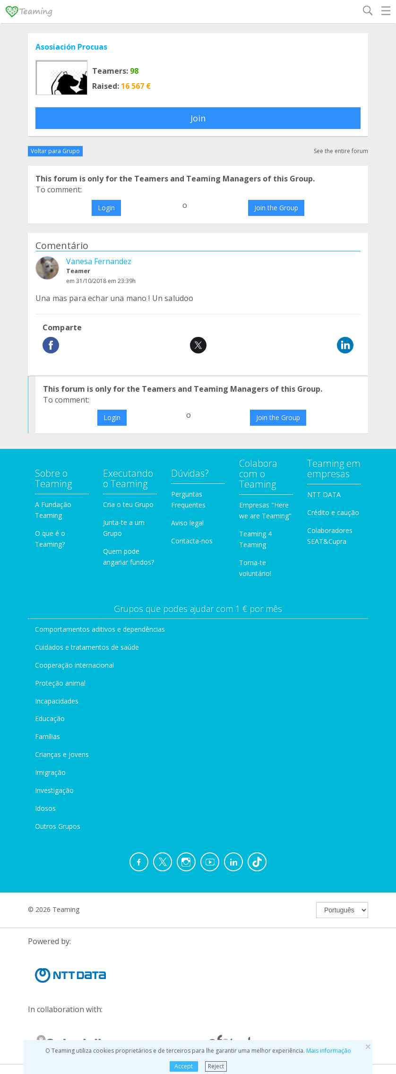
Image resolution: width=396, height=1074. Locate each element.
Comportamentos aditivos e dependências (100, 629)
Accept (183, 1066)
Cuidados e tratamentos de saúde (87, 647)
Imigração (50, 772)
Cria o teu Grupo (128, 504)
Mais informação (328, 1051)
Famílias (47, 736)
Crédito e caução (333, 512)
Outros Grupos (57, 826)
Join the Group (276, 207)
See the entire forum (341, 151)
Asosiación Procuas (71, 47)
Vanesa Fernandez (98, 261)
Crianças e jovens (62, 754)
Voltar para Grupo (55, 151)
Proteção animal (60, 683)
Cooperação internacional (74, 665)
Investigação (54, 790)
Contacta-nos (192, 540)
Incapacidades (56, 700)
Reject (216, 1066)
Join (198, 118)
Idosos (45, 808)
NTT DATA (324, 494)
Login (106, 207)
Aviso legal (187, 522)
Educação (50, 718)
